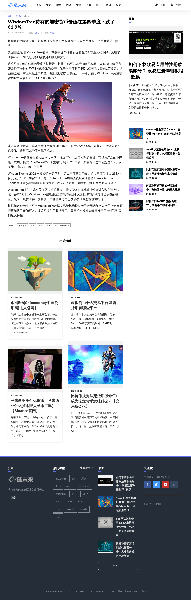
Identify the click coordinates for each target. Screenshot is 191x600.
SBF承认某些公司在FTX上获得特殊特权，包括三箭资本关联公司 (163, 153)
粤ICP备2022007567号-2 (132, 591)
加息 (58, 516)
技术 (98, 4)
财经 (118, 4)
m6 (80, 501)
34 (73, 478)
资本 (78, 4)
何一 (74, 493)
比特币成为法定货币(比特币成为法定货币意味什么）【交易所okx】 (95, 401)
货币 (41, 225)
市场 (108, 4)
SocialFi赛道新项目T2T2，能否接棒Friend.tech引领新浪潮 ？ (163, 133)
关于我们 (157, 503)
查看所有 (86, 467)
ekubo (69, 486)
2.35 (69, 501)
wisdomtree (62, 225)
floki (58, 508)
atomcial (84, 486)
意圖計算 (61, 493)
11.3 (58, 486)
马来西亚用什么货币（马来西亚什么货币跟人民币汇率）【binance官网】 (35, 405)
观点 (58, 4)
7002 (59, 501)
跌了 (33, 225)
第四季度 (22, 225)
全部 (118, 565)
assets (83, 508)
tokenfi (70, 508)
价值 (49, 225)
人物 (88, 4)
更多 (15, 497)
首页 (39, 4)
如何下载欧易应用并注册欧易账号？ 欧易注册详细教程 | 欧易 (156, 71)
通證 (83, 478)
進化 (85, 493)
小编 (52, 32)
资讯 (48, 4)
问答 (68, 4)
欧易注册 (61, 478)
